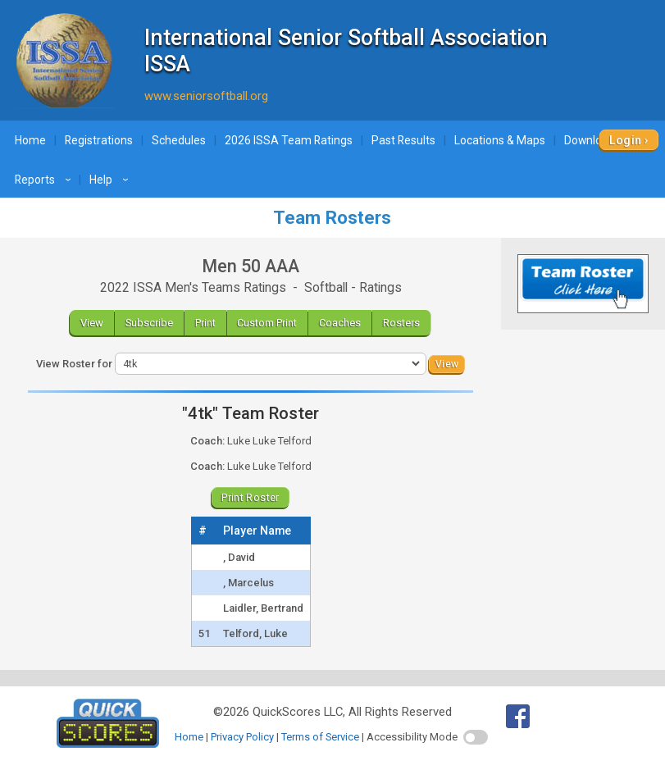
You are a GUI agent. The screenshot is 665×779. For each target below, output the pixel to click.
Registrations (99, 140)
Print (205, 323)
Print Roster (250, 497)
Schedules (179, 140)
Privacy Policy (242, 737)
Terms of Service (320, 737)
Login (625, 140)
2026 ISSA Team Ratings (289, 140)
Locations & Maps (499, 140)
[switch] (475, 737)
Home (30, 140)
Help (111, 179)
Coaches (340, 323)
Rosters (401, 323)
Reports (45, 179)
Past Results (403, 140)
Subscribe (149, 323)
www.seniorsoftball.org (206, 96)
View (91, 323)
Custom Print (267, 323)
